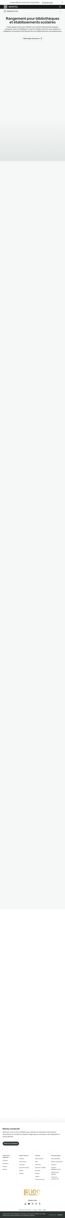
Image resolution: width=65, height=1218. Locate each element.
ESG (36, 1161)
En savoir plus (47, 2)
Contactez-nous (39, 1179)
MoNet (40, 1209)
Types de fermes (24, 1167)
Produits (5, 1160)
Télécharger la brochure (32, 38)
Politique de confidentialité (25, 1209)
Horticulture (22, 1161)
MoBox (44, 1209)
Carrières (38, 1164)
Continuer (59, 1214)
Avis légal (35, 1209)
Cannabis (22, 1164)
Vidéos (37, 1176)
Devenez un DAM (40, 1167)
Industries (6, 1163)
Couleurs (53, 1164)
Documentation (55, 1158)
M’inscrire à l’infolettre (11, 1143)
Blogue (37, 1173)
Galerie (5, 1169)
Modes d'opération (56, 1161)
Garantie (37, 1170)
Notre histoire (39, 1158)
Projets (5, 1166)
